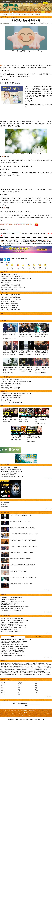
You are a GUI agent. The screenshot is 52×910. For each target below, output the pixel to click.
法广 (19, 667)
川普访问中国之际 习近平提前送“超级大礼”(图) (12, 644)
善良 (23, 258)
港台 (21, 12)
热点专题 (4, 499)
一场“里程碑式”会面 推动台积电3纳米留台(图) (11, 473)
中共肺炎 (2, 663)
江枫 (36, 692)
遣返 (27, 672)
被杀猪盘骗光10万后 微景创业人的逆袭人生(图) (12, 471)
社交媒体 (22, 667)
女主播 (10, 672)
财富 (15, 669)
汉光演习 (27, 664)
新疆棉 (5, 664)
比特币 (44, 667)
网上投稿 (5, 710)
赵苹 (36, 689)
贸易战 (27, 663)
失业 (26, 421)
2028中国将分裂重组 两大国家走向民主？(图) (21, 558)
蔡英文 (25, 669)
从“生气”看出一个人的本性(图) (8, 301)
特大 (45, 23)
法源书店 (21, 714)
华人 (16, 672)
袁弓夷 (18, 664)
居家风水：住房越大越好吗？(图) (9, 274)
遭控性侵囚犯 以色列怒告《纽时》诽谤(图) (20, 521)
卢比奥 (13, 354)
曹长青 (19, 694)
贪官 (48, 666)
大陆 (8, 12)
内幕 (40, 666)
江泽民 (23, 371)
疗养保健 (5, 14)
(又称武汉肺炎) (7, 663)
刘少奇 (21, 674)
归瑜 (36, 683)
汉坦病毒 (38, 423)
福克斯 (8, 372)
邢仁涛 (3, 692)
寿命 (1, 676)
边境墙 (16, 666)
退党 (41, 664)
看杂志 (25, 714)
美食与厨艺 (31, 14)
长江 (12, 664)
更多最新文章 (47, 611)
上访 (14, 671)
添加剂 (16, 439)
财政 (13, 669)
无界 (29, 715)
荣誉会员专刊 (5, 464)
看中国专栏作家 (6, 679)
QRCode (13, 258)
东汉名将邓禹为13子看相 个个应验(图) (11, 299)
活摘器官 (44, 663)
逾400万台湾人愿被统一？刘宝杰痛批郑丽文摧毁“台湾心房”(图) (16, 639)
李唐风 (36, 687)
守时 (3, 156)
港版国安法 (22, 664)
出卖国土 (40, 663)
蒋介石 (9, 674)
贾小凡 (3, 683)
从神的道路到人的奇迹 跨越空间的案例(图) (11, 469)
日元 (3, 669)
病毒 (20, 663)
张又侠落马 (3, 504)
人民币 (49, 667)
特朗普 (14, 663)
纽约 (30, 12)
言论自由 (7, 672)
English (36, 710)
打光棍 (6, 421)
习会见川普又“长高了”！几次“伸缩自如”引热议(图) (22, 552)
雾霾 (49, 669)
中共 (39, 372)
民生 (38, 672)
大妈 (34, 669)
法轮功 (17, 671)
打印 (42, 23)
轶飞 (2, 685)
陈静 (19, 687)
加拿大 (30, 667)
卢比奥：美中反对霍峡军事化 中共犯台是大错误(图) (22, 527)
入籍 (34, 672)
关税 (14, 666)
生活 (42, 12)
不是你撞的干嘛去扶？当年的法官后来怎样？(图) (12, 476)
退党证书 (49, 714)
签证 (29, 672)
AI (27, 421)
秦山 (2, 690)
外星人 (49, 674)
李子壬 (3, 694)
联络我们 (11, 710)
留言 (39, 23)
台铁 (47, 663)
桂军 (1, 674)
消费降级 (33, 441)
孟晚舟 (11, 666)
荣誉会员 (46, 240)
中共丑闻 (29, 354)
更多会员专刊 (47, 478)
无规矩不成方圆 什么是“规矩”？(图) (10, 305)
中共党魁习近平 (26, 336)
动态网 (25, 715)
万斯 (19, 666)
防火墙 (5, 671)
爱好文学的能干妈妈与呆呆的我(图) (9, 467)
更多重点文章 (47, 590)
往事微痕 (31, 664)
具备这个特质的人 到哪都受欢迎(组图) (10, 295)
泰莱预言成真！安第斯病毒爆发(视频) (10, 629)
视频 (2, 405)
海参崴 (20, 669)
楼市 (11, 669)
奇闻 (47, 12)
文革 (3, 676)
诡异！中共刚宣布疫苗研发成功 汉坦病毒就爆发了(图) (13, 655)
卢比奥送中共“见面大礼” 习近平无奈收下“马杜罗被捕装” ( (10, 334)
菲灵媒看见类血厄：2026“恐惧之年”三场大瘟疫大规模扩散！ (42, 419)
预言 (44, 674)
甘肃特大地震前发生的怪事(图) (8, 604)
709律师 (11, 671)
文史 (38, 12)
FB (25, 667)
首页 (4, 12)
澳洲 (46, 672)
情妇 (50, 666)
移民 (18, 672)
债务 (37, 667)
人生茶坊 (18, 14)
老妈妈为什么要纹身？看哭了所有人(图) (11, 280)
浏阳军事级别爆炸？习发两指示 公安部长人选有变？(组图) (14, 620)
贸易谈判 (25, 666)
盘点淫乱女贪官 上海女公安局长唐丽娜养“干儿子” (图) (13, 627)
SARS (45, 671)
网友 (39, 336)
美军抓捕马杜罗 (4, 506)
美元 (41, 667)
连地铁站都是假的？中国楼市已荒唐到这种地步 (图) (13, 601)
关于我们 (20, 710)
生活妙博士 (11, 14)
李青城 (36, 690)
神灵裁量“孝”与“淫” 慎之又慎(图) (9, 289)
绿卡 (36, 672)
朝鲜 (27, 667)
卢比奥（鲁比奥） (13, 338)
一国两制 (16, 667)
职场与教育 (24, 14)
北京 (5, 372)
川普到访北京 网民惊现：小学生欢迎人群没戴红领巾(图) (42, 369)
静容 (19, 690)
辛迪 (36, 694)
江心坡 (42, 671)
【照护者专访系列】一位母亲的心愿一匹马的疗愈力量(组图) (15, 606)
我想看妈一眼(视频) (6, 282)
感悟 (40, 674)
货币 (47, 667)
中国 (13, 372)
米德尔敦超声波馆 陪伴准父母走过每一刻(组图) (12, 608)
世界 (34, 12)
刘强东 (31, 669)
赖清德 (8, 666)
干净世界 (9, 714)
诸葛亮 (28, 674)
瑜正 (19, 692)
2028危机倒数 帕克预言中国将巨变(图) (10, 624)
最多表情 (38, 636)
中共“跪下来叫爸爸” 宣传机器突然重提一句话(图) (12, 622)
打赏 (37, 23)
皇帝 (26, 674)
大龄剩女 (12, 421)
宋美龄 (12, 674)
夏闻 (36, 685)
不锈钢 (19, 439)
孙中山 (6, 674)
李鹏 (27, 371)
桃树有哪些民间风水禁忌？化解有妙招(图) (11, 276)
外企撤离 (22, 421)
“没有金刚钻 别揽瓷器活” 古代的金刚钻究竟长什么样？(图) (16, 278)
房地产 (8, 669)
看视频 (30, 714)
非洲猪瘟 (41, 669)
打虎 (8, 667)
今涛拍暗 (20, 682)
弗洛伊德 (45, 664)
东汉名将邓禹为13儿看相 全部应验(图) (11, 297)
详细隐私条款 (35, 3)
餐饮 (29, 441)
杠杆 (39, 667)
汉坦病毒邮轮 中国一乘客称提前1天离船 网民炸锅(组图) (14, 641)
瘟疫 (42, 423)
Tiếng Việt (46, 710)
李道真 (19, 683)
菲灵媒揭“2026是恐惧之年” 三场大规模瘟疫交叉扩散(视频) (14, 646)
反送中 (45, 666)
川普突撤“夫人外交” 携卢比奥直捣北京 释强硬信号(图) (13, 626)
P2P (46, 669)
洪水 (16, 664)
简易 (36, 682)
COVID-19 (24, 663)
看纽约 (34, 714)
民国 (49, 672)
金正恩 (1, 666)
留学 (23, 672)
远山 (19, 685)
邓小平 (29, 371)
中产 (18, 669)
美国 (17, 12)
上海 (42, 336)
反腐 (6, 667)
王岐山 (5, 666)
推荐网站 (3, 714)
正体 (34, 23)
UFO (48, 664)
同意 (45, 3)
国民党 (39, 664)
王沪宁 (28, 666)
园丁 (2, 689)
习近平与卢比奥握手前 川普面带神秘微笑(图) (20, 515)
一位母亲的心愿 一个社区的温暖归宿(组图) (11, 610)
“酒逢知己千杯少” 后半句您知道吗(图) (10, 285)
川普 (32, 336)
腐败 (3, 667)
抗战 (3, 674)
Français (41, 710)
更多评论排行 (47, 657)
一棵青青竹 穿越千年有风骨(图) (8, 474)
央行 (35, 667)
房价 (36, 669)
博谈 (25, 12)
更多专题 (48, 508)
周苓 (2, 687)
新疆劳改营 (2, 672)
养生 (6, 676)
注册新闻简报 (5, 700)
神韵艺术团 (14, 714)
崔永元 (34, 666)
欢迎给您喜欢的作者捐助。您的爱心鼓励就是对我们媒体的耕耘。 (16, 224)
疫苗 (14, 664)
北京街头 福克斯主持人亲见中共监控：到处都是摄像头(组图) (10, 369)
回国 (31, 672)
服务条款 (25, 710)
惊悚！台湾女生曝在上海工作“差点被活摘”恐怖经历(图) (23, 577)
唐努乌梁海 (31, 671)
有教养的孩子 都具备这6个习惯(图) (10, 303)
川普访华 (6, 338)
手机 (42, 674)
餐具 (13, 439)
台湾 (37, 336)
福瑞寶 (43, 714)
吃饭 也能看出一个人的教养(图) (9, 307)
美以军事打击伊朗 (5, 502)
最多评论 (13, 636)
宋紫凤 (3, 682)
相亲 (9, 421)
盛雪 (19, 689)
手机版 (30, 23)
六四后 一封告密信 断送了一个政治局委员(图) (11, 631)
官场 (13, 12)
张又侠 (33, 663)
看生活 (7, 17)
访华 (8, 354)
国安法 (9, 664)
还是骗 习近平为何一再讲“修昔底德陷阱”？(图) (21, 583)
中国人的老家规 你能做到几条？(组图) (10, 310)
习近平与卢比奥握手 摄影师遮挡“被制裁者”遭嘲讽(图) (22, 565)
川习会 (21, 354)
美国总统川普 (45, 354)
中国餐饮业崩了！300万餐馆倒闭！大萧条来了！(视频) (33, 437)
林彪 (18, 674)
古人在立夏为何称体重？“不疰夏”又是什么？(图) (13, 287)
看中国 (12, 6)
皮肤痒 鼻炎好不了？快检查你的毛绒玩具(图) (11, 597)
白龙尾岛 (39, 671)
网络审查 (21, 671)
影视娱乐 (37, 14)
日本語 (26, 712)
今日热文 (4, 321)
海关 (25, 672)
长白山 (35, 671)
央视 (14, 672)
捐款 (15, 710)
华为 (1, 667)
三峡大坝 (2, 664)
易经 (31, 674)
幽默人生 (35, 674)
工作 (44, 336)
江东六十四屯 (25, 671)
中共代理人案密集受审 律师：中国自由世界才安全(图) (23, 540)
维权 (8, 671)
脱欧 (33, 667)
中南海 (37, 666)
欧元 (1, 669)
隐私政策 (31, 710)
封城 (44, 423)
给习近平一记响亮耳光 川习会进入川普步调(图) (12, 618)
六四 (21, 371)
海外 (41, 672)
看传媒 (39, 714)
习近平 (21, 336)
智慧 (38, 674)
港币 (6, 669)
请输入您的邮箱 (17, 703)
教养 (1, 65)
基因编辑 (2, 671)
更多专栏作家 (47, 696)
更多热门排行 (47, 633)
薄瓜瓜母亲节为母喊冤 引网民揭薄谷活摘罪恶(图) (12, 642)
